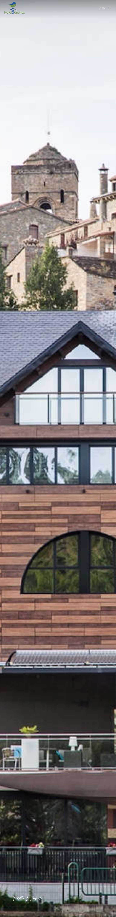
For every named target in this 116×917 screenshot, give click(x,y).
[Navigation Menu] (105, 7)
